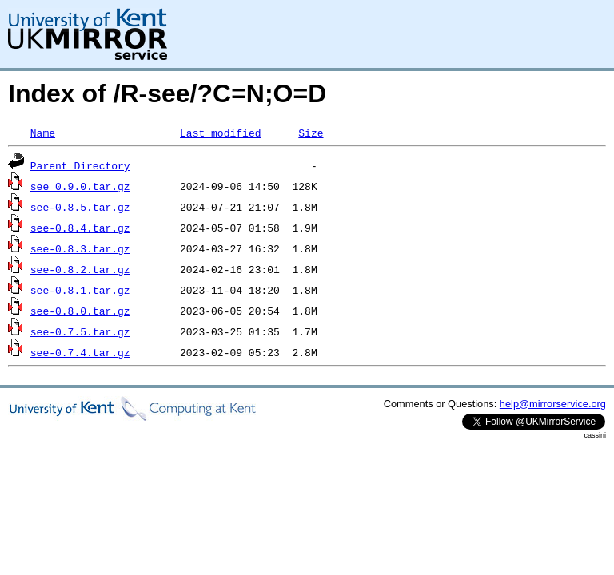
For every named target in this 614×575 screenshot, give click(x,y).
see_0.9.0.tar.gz (80, 186)
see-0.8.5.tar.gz (80, 207)
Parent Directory (80, 165)
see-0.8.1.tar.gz (80, 290)
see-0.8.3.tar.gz (80, 248)
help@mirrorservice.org (553, 404)
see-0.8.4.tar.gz (80, 227)
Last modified (220, 132)
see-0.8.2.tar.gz (80, 269)
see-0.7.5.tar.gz (80, 331)
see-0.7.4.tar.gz (80, 352)
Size (310, 132)
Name (42, 132)
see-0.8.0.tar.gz (80, 310)
